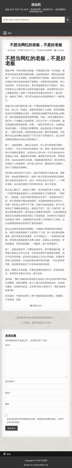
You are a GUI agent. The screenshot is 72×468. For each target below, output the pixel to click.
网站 (7, 404)
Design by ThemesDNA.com (36, 464)
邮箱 (8, 392)
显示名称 (10, 381)
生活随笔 (60, 50)
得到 (40, 305)
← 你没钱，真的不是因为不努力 (35, 322)
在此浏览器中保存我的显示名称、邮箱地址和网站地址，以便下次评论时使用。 (35, 420)
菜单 (10, 33)
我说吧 (36, 5)
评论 (8, 345)
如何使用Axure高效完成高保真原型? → (36, 317)
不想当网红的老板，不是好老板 (36, 44)
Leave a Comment (45, 50)
